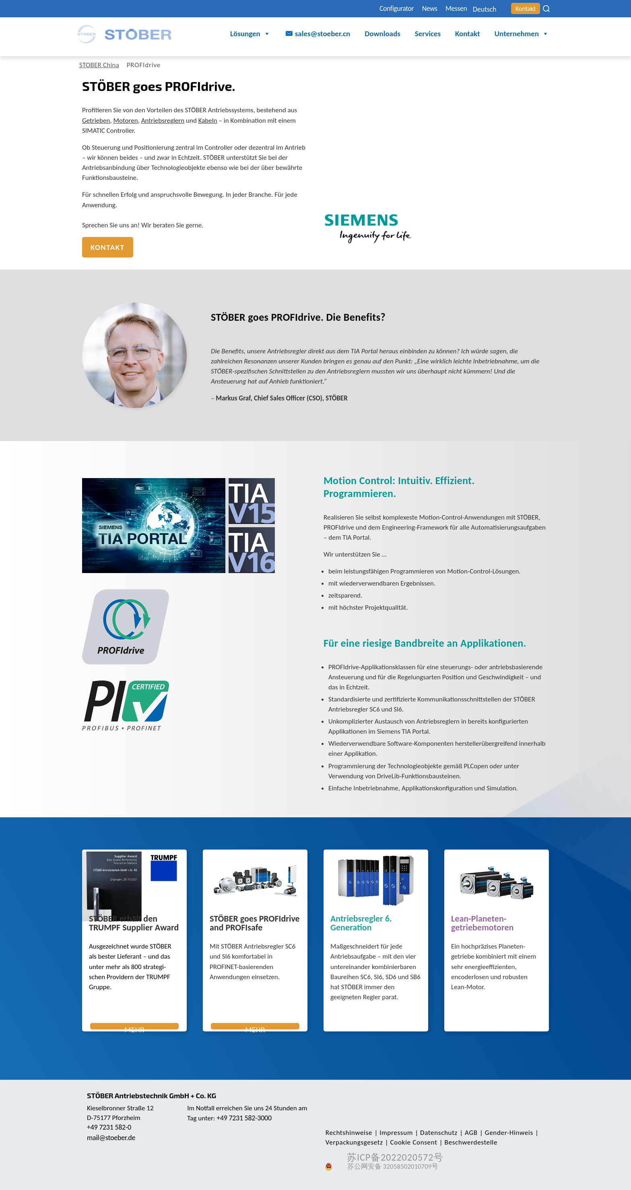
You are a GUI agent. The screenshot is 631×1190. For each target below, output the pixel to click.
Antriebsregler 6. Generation (361, 923)
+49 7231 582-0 (110, 1127)
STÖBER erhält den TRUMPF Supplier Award (134, 923)
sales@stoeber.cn (322, 34)
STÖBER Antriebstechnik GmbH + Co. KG (153, 1095)
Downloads (382, 34)
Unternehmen (522, 34)
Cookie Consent (411, 1142)
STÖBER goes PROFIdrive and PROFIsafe (255, 923)
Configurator (377, 8)
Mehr (134, 1027)
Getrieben (96, 120)
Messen (444, 8)
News (414, 8)
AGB (466, 1132)
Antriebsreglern (162, 120)
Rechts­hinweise (348, 1132)
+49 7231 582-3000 (245, 1118)
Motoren (125, 120)
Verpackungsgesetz (353, 1142)
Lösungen (250, 34)
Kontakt (523, 8)
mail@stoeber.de (112, 1137)
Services (428, 34)
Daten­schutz (435, 1132)
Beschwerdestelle (467, 1142)
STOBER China (100, 65)
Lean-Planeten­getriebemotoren (482, 923)
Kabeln (207, 120)
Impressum (394, 1132)
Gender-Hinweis (502, 1132)
